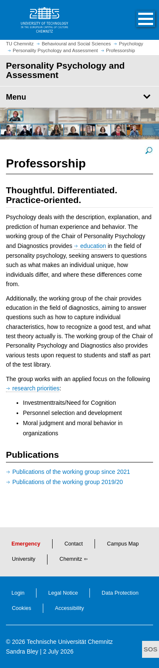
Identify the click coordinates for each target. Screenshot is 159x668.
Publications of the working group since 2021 (71, 471)
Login (18, 593)
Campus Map (123, 544)
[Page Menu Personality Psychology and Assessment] (79, 97)
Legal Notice (63, 593)
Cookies (21, 608)
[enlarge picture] (149, 150)
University (23, 559)
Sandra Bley (22, 651)
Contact (73, 544)
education (93, 245)
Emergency (25, 544)
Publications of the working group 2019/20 (67, 482)
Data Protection (120, 593)
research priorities (35, 388)
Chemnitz (70, 559)
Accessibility (69, 608)
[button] (137, 20)
